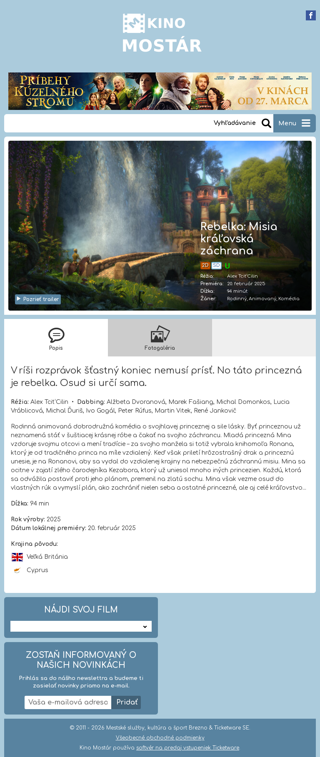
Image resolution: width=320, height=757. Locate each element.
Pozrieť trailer (37, 299)
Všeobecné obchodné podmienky (160, 738)
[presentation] (56, 337)
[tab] (56, 337)
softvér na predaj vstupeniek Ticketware (187, 748)
